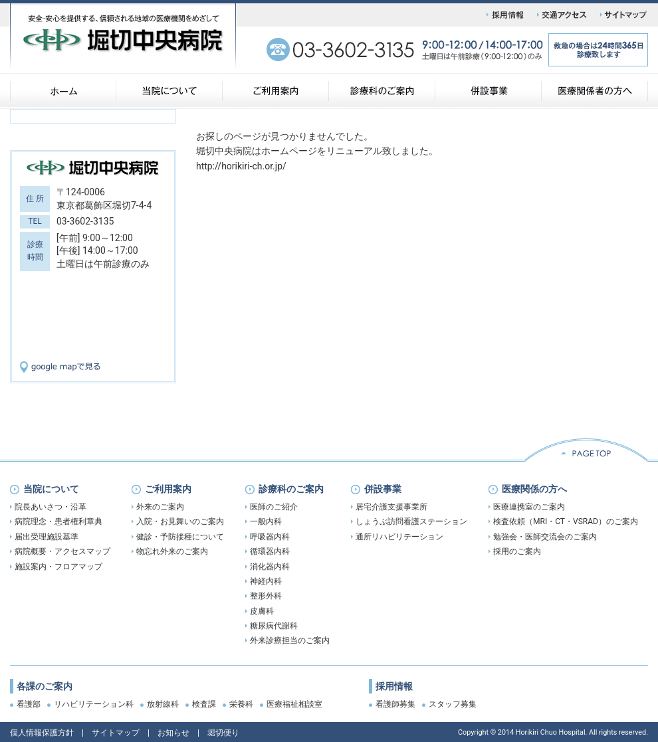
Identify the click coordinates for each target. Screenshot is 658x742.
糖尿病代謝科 (274, 625)
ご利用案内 (168, 489)
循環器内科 (270, 551)
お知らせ (173, 732)
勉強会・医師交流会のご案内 (545, 536)
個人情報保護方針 (42, 732)
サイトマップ (116, 732)
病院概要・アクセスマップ (62, 551)
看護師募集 (395, 704)
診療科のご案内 (291, 489)
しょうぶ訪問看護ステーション (411, 521)
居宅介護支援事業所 (391, 506)
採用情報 (394, 686)
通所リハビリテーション (399, 536)
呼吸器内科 (270, 536)
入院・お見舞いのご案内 (180, 521)
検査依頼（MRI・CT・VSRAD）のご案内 (565, 521)
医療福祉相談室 (294, 704)
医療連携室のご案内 (529, 506)
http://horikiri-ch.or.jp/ (241, 166)
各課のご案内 (44, 686)
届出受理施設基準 (46, 536)
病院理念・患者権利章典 (58, 521)
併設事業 (382, 489)
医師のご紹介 (274, 506)
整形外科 (266, 596)
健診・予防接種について (180, 536)
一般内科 (266, 521)
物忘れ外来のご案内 (172, 551)
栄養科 (241, 704)
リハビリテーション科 (94, 704)
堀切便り (223, 732)
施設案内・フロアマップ (58, 566)
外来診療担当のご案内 (290, 640)
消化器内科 (270, 566)
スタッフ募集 (453, 704)
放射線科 (163, 704)
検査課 (204, 704)
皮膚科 (262, 611)
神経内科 (266, 581)
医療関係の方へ (534, 489)
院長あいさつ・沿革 (50, 506)
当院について (51, 489)
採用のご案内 (517, 551)
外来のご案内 (160, 506)
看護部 (29, 704)
